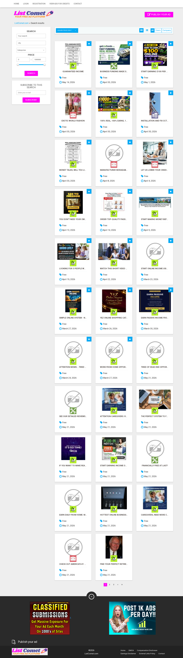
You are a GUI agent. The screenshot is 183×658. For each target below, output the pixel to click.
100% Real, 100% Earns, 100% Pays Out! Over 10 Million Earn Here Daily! (114, 121)
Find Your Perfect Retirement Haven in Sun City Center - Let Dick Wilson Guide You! (114, 564)
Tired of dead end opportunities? (155, 367)
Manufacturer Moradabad (114, 170)
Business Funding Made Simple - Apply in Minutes (114, 72)
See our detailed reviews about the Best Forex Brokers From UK (73, 416)
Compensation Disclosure (147, 650)
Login (26, 4)
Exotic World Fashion (73, 121)
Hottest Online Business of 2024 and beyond (114, 515)
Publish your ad (159, 14)
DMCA (131, 650)
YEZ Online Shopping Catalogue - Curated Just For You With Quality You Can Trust (114, 318)
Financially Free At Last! (155, 466)
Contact (78, 4)
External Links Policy (147, 654)
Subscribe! (31, 100)
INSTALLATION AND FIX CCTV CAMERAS (155, 121)
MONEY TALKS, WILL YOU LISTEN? (73, 170)
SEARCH (31, 73)
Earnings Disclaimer (128, 654)
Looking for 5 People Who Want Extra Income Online (73, 269)
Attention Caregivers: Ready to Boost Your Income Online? (114, 416)
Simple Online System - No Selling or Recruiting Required (73, 318)
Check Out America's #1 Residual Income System (73, 564)
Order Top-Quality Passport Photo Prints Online (114, 219)
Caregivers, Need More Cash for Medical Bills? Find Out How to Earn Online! (155, 515)
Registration (39, 4)
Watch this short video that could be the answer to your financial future (114, 269)
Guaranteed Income (73, 72)
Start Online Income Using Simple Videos (155, 269)
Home (16, 4)
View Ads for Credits (59, 4)
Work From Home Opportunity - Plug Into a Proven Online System (114, 367)
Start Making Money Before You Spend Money (155, 219)
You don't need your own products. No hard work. (73, 219)
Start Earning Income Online (114, 466)
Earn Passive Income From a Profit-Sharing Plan (155, 318)
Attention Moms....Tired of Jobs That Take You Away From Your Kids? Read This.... (73, 367)
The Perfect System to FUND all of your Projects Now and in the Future (155, 416)
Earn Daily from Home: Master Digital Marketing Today (73, 515)
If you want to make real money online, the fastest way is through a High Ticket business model (73, 466)
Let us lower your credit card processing (155, 170)
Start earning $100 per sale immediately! (155, 72)
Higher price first (67, 30)
